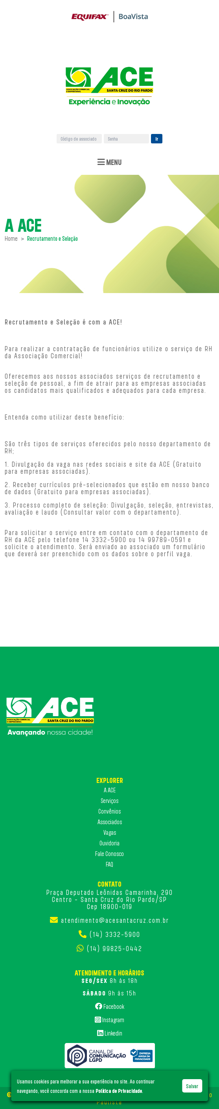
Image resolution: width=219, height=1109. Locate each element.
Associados (110, 821)
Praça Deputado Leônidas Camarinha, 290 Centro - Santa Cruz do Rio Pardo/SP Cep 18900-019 (109, 899)
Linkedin (109, 1032)
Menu (109, 162)
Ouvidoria (109, 843)
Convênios (109, 811)
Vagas (109, 832)
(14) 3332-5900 (115, 934)
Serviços (109, 800)
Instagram (109, 1019)
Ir (156, 138)
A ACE (110, 790)
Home (11, 238)
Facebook (109, 1006)
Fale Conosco (109, 853)
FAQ (109, 864)
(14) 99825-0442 (114, 948)
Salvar (192, 1086)
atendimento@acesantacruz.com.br (115, 920)
